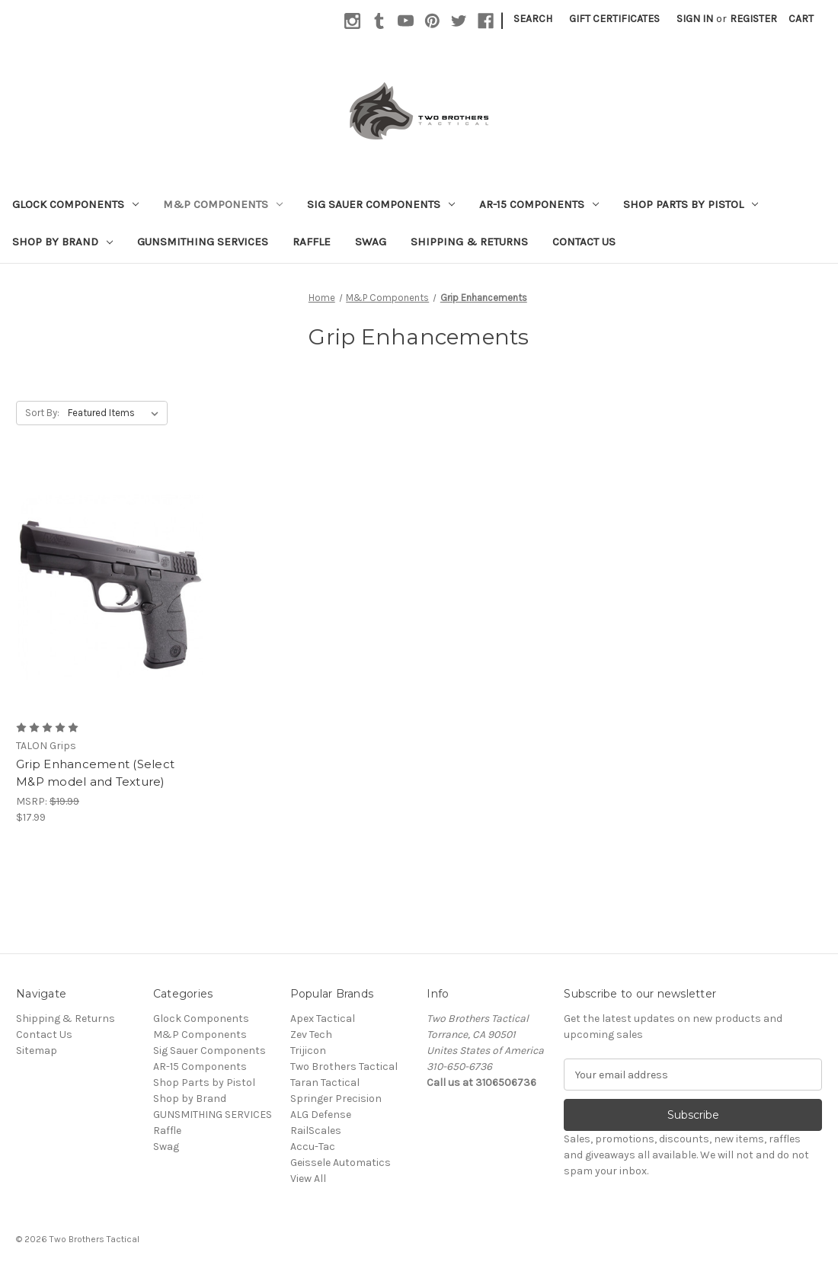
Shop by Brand (62, 241)
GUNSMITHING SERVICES (202, 241)
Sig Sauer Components (381, 204)
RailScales (315, 1130)
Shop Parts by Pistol (690, 204)
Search (532, 18)
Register (753, 18)
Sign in (694, 18)
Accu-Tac (312, 1146)
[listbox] (116, 413)
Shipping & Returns (469, 241)
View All (308, 1178)
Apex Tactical (322, 1018)
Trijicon (308, 1050)
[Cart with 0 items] (801, 18)
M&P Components (223, 204)
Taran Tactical (325, 1082)
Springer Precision (336, 1098)
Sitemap (36, 1050)
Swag (370, 241)
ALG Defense (320, 1114)
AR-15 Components (539, 204)
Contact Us (584, 241)
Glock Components (75, 204)
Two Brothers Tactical (344, 1066)
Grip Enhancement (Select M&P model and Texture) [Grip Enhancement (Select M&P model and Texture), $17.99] (95, 773)
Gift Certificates (614, 18)
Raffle (312, 241)
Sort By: (42, 412)
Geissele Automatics (340, 1162)
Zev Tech (311, 1034)
